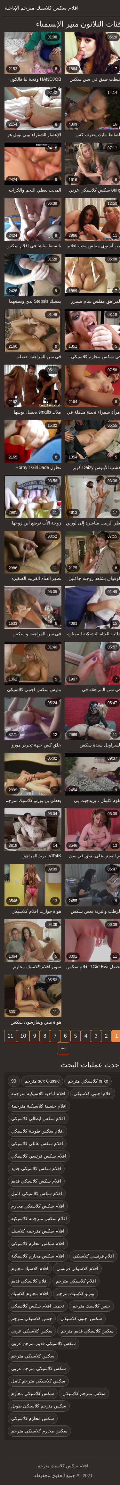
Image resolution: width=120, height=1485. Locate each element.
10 (20, 1036)
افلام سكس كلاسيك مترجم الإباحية (39, 8)
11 (8, 1036)
